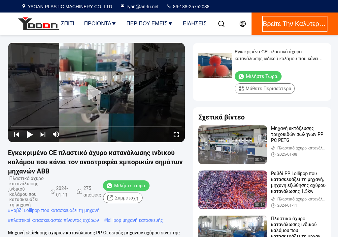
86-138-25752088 (187, 6)
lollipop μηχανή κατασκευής (135, 220)
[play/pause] (29, 134)
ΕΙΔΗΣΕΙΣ (195, 23)
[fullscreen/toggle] (176, 134)
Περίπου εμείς (149, 23)
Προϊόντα (100, 23)
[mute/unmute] (56, 134)
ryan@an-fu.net (139, 6)
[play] (96, 92)
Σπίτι (67, 23)
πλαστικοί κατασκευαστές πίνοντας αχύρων (55, 220)
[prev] (16, 134)
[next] (43, 134)
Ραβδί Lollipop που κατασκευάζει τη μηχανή (55, 210)
